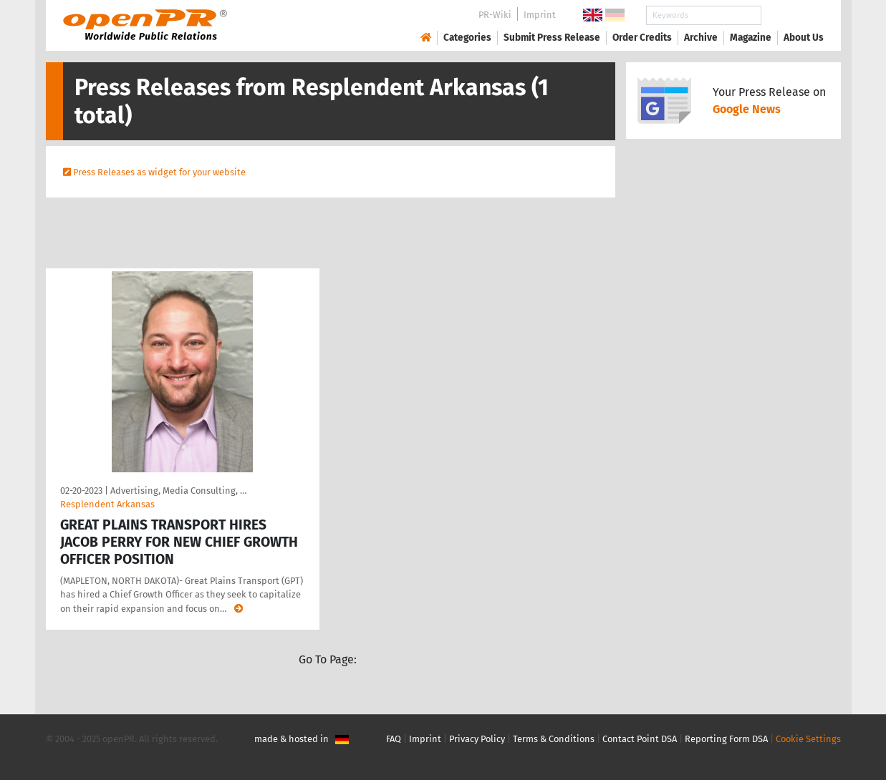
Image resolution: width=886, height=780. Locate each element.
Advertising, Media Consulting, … (178, 490)
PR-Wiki (494, 14)
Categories (467, 37)
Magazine (750, 37)
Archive (701, 37)
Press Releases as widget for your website (159, 172)
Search (792, 15)
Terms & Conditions (553, 738)
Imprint (540, 14)
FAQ (393, 738)
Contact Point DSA (639, 738)
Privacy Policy (477, 738)
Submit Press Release (552, 37)
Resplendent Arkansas (107, 504)
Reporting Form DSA (726, 738)
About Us (804, 37)
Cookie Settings (808, 738)
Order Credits (642, 37)
